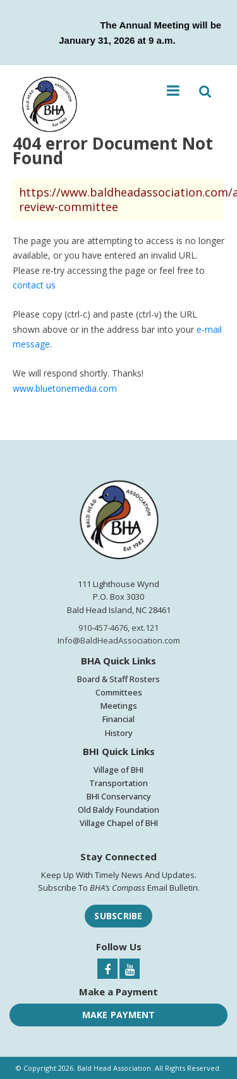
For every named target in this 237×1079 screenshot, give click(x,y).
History (119, 733)
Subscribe (118, 916)
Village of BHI (118, 769)
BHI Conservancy (119, 796)
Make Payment (118, 1015)
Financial (118, 719)
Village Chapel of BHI (119, 823)
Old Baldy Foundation (118, 809)
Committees (118, 692)
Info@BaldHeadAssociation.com (119, 640)
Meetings (118, 705)
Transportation (118, 783)
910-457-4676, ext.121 (118, 627)
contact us (34, 285)
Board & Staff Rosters (118, 679)
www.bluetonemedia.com (65, 388)
